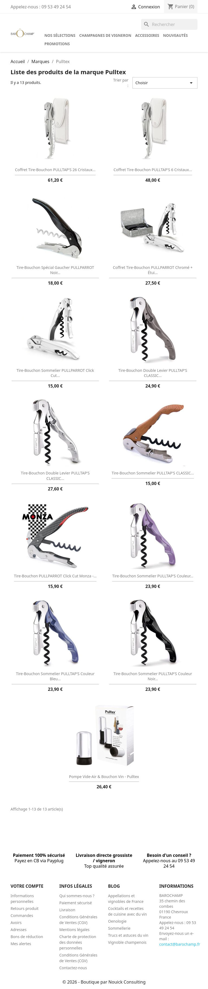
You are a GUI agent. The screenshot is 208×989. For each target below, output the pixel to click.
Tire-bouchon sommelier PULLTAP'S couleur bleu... (55, 676)
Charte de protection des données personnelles (77, 942)
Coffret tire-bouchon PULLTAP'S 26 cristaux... (55, 169)
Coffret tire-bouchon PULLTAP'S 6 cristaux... (152, 169)
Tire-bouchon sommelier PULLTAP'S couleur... (152, 575)
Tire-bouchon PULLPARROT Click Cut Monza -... (55, 575)
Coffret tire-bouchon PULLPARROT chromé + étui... (153, 270)
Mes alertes (21, 943)
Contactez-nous (73, 967)
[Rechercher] (169, 24)
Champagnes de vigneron (105, 35)
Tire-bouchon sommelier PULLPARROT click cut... (55, 373)
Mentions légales (74, 929)
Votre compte (27, 886)
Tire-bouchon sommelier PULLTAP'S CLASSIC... (153, 473)
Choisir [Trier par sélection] (164, 83)
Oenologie (117, 921)
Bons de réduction (27, 936)
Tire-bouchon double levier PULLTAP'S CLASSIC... (152, 373)
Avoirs (16, 922)
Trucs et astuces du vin (128, 935)
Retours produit (24, 908)
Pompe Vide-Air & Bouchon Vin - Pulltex (104, 776)
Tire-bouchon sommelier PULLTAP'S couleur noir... (152, 676)
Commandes (22, 915)
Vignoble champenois (127, 942)
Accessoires (147, 35)
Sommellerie (119, 928)
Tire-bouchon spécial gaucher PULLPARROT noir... (55, 270)
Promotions (57, 43)
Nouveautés (175, 35)
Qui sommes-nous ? (77, 895)
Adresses (19, 929)
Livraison (67, 909)
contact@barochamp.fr (179, 944)
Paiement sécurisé (75, 902)
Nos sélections (59, 35)
